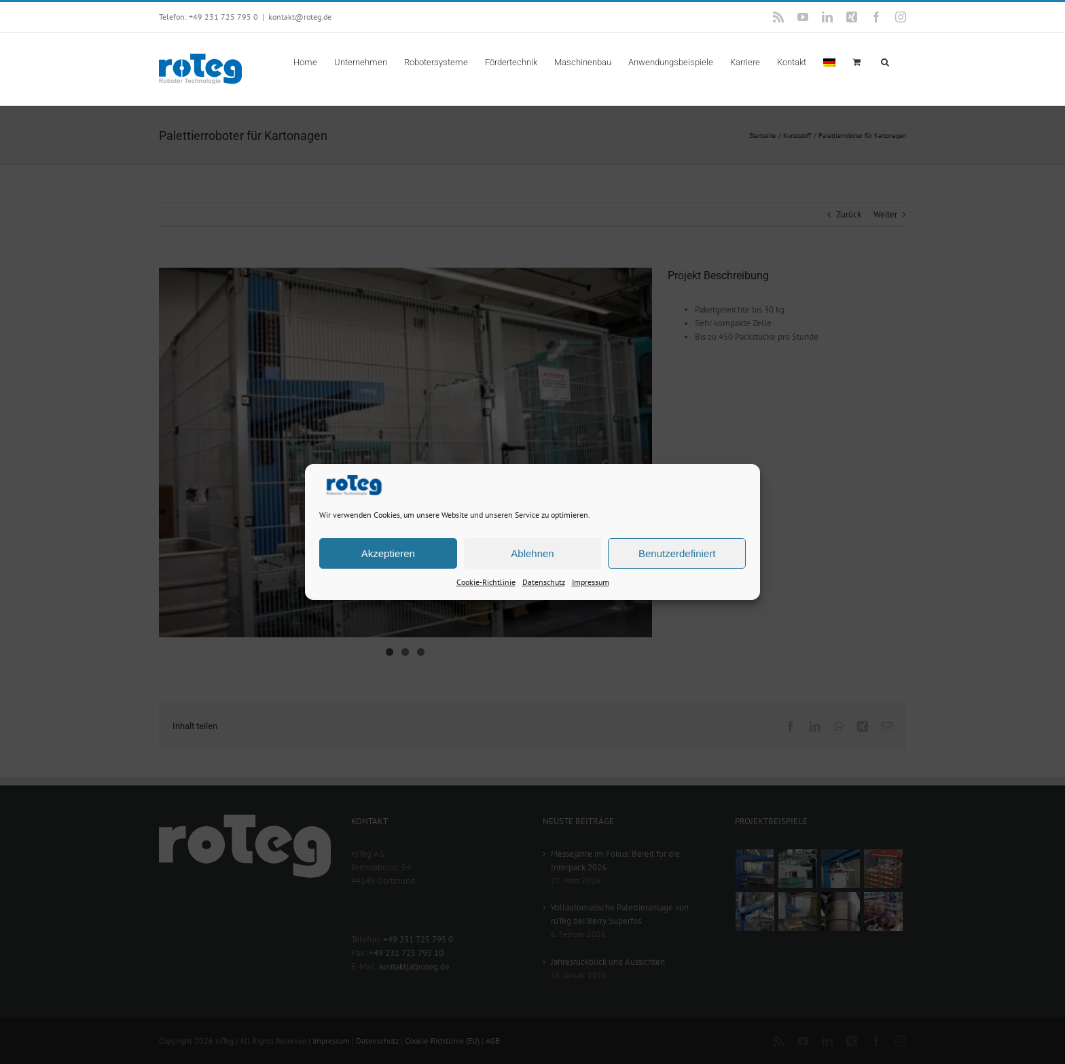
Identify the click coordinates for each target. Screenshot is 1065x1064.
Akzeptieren (388, 552)
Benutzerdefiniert (676, 552)
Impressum (590, 582)
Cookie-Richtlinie (486, 582)
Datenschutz (543, 582)
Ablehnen (532, 552)
